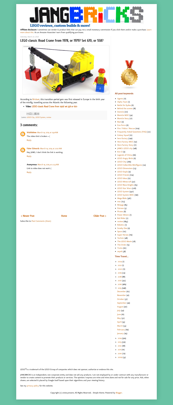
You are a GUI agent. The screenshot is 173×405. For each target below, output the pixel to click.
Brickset (35, 99)
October (121, 299)
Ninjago (120, 205)
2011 (120, 349)
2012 (120, 346)
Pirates (120, 211)
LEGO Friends (123, 175)
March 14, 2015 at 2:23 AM (48, 164)
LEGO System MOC (125, 195)
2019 (120, 273)
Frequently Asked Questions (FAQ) (132, 132)
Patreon (120, 208)
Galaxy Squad (123, 135)
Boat (119, 122)
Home (64, 215)
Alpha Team (122, 102)
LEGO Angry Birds (125, 158)
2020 (120, 269)
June (119, 314)
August (120, 306)
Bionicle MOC (123, 115)
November (121, 295)
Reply (29, 140)
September (122, 303)
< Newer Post (27, 215)
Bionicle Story (123, 118)
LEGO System (40, 117)
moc (119, 201)
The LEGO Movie (124, 241)
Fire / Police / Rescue (126, 128)
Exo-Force (121, 125)
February (121, 329)
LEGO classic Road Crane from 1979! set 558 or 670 (54, 106)
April (119, 322)
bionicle (120, 112)
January (120, 333)
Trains (120, 248)
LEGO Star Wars (124, 188)
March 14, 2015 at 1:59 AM (47, 132)
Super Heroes (123, 235)
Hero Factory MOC (125, 142)
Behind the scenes (124, 108)
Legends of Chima (124, 155)
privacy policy (33, 386)
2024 (120, 261)
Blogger (119, 393)
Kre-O (119, 152)
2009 (120, 357)
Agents (120, 98)
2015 (120, 288)
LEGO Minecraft (124, 181)
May (119, 318)
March (120, 326)
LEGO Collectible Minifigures (129, 165)
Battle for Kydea (124, 105)
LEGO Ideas (122, 178)
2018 (120, 277)
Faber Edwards (33, 148)
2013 (120, 342)
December (121, 291)
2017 (120, 280)
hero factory (122, 138)
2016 (120, 284)
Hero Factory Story (125, 145)
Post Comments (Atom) (41, 221)
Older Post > (100, 215)
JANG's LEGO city (124, 148)
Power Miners (123, 215)
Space (119, 231)
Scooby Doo (122, 228)
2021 (120, 265)
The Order (121, 245)
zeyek (119, 251)
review (48, 117)
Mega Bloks (122, 198)
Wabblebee (31, 132)
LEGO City (31, 117)
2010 (120, 353)
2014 (120, 338)
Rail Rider (121, 218)
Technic (120, 238)
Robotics (120, 225)
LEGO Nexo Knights (125, 185)
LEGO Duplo (122, 171)
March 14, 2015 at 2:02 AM (51, 148)
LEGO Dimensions (125, 168)
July (119, 310)
